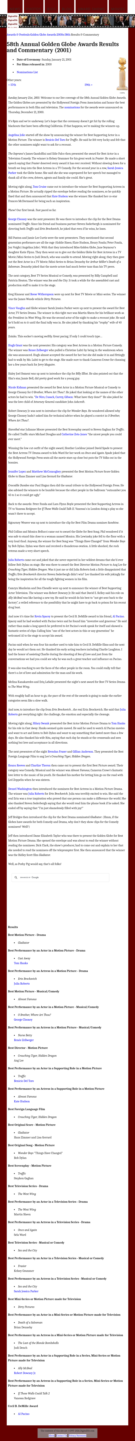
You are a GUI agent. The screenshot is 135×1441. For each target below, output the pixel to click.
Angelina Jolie (16, 135)
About (51, 1435)
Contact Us (61, 1435)
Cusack (50, 397)
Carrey (59, 397)
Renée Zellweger (24, 1040)
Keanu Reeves (16, 765)
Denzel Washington (20, 789)
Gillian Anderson (83, 751)
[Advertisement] (73, 21)
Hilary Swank (41, 723)
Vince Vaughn (16, 308)
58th (67, 34)
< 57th (12, 85)
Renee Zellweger (38, 350)
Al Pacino (118, 616)
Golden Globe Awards (43, 34)
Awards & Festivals (18, 34)
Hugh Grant (15, 345)
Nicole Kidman (17, 387)
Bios (51, 9)
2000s (60, 34)
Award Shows (91, 9)
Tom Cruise (39, 186)
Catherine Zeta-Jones (74, 434)
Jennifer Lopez (17, 471)
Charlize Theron (41, 765)
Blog (67, 9)
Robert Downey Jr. (25, 1373)
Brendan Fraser (57, 751)
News (15, 9)
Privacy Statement (77, 1435)
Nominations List (27, 72)
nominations (72, 107)
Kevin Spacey (43, 616)
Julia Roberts (16, 560)
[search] (60, 877)
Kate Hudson (60, 196)
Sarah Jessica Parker (26, 1291)
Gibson (69, 397)
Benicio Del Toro (55, 140)
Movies (118, 9)
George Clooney (17, 219)
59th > (88, 85)
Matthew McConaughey (46, 471)
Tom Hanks (118, 723)
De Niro (39, 397)
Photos (33, 9)
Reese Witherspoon (42, 294)
